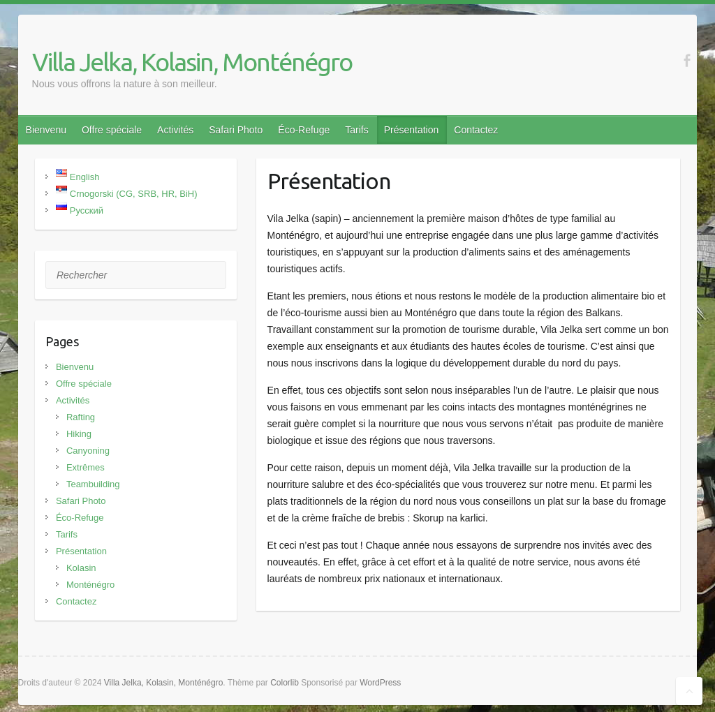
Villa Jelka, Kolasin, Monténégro (192, 61)
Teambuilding (93, 484)
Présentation (411, 129)
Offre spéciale (112, 129)
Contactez (476, 129)
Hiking (78, 434)
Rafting (80, 417)
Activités (175, 129)
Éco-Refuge (304, 129)
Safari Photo (236, 129)
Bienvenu (46, 129)
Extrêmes (85, 467)
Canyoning (88, 450)
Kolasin (81, 568)
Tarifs (356, 129)
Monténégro (90, 584)
